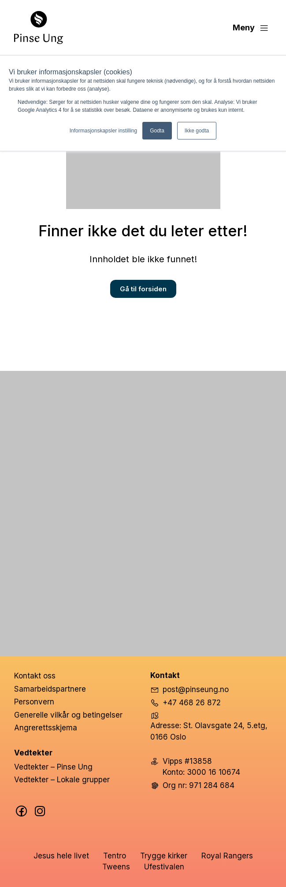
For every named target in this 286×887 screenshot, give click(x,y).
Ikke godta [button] (197, 131)
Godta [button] (157, 131)
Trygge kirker (163, 855)
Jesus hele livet (61, 855)
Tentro (114, 855)
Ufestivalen (164, 866)
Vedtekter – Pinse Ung (53, 766)
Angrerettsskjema (45, 727)
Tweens (116, 866)
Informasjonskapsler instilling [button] (103, 131)
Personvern (34, 701)
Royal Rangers (227, 855)
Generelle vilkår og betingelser (68, 715)
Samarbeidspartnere (50, 689)
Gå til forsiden (143, 289)
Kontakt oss (35, 675)
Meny (251, 28)
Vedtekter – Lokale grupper (62, 779)
